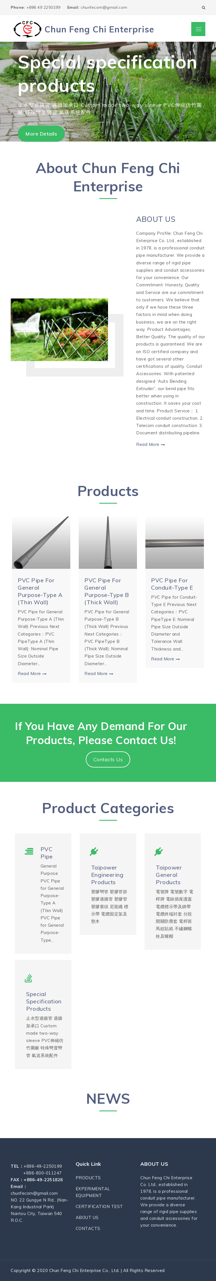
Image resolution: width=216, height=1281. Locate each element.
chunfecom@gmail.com (97, 7)
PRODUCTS (88, 1177)
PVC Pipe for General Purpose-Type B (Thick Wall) (106, 591)
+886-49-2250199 (43, 1166)
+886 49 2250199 (36, 7)
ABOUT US (156, 219)
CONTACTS (88, 1228)
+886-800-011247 (42, 1173)
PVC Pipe (46, 853)
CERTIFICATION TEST (99, 1206)
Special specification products (44, 1001)
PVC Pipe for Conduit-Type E (172, 584)
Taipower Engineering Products (107, 875)
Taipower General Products (169, 875)
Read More (150, 444)
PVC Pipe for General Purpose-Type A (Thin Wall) (40, 591)
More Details (41, 133)
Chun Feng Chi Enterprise (99, 29)
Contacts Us (108, 759)
